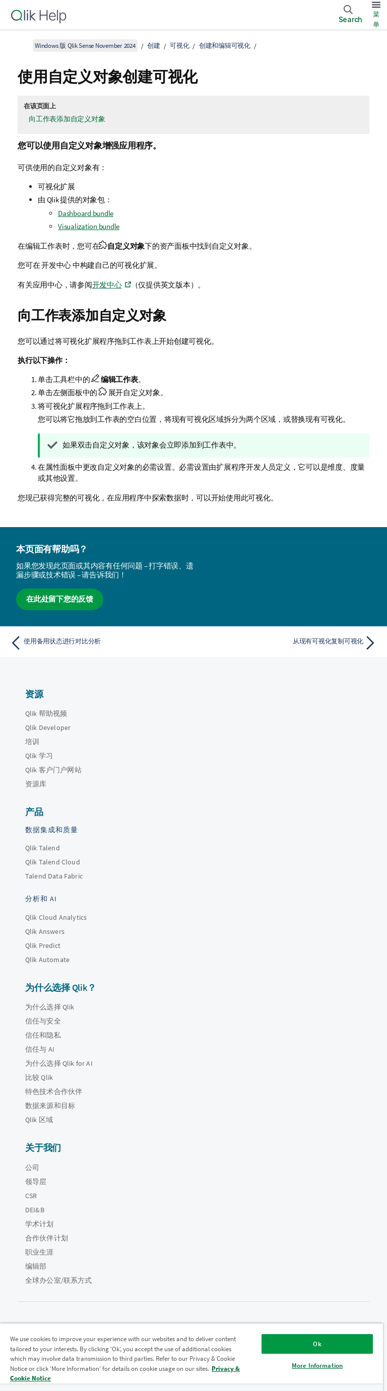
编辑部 (35, 1266)
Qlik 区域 (39, 1119)
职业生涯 (39, 1252)
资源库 (35, 783)
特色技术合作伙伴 (53, 1091)
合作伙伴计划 (46, 1237)
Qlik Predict (42, 945)
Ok (317, 1344)
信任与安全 (43, 1021)
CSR (31, 1195)
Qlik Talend (42, 847)
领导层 (35, 1181)
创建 (153, 45)
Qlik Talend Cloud (52, 861)
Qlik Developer (48, 727)
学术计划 (39, 1223)
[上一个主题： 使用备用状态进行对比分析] (99, 642)
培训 (32, 741)
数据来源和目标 (50, 1105)
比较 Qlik (39, 1077)
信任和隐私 (43, 1035)
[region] (191, 1357)
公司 (32, 1167)
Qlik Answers (44, 931)
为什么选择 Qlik (50, 1006)
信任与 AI (39, 1049)
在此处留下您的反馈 (59, 599)
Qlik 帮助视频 (46, 713)
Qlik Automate (47, 959)
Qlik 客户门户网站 (53, 769)
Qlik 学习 (39, 755)
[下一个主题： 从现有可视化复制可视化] (288, 642)
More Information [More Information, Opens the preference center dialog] (317, 1365)
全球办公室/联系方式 (58, 1280)
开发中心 (107, 284)
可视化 (179, 45)
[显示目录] (20, 45)
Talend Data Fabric (54, 876)
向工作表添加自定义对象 (67, 118)
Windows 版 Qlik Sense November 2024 (85, 45)
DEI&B (34, 1209)
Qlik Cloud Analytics (56, 917)
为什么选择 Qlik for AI (59, 1063)
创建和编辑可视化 (224, 45)
